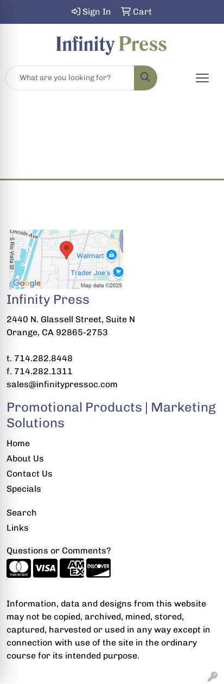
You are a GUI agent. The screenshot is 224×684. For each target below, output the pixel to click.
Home (18, 443)
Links (18, 528)
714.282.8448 (43, 358)
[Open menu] (202, 78)
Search (22, 512)
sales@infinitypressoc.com (62, 384)
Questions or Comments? (59, 550)
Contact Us (30, 473)
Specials (24, 489)
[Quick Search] (70, 78)
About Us (25, 458)
